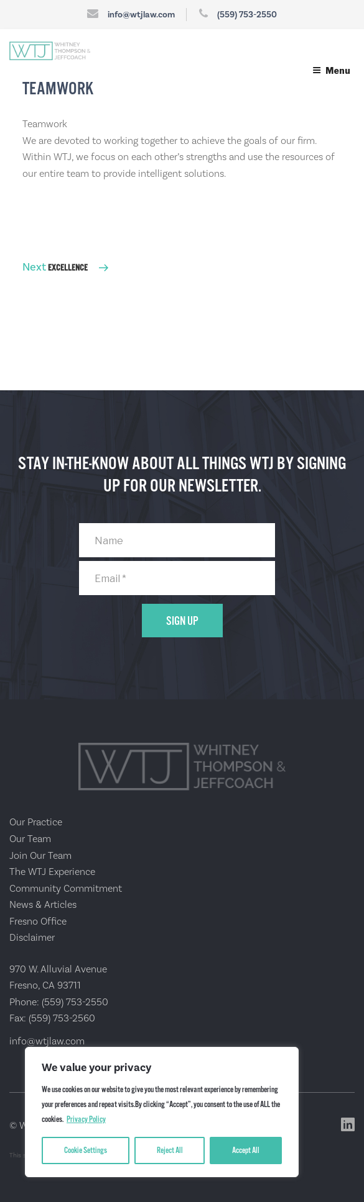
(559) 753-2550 (247, 14)
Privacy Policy (86, 1119)
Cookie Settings (85, 1150)
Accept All (245, 1150)
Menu (331, 70)
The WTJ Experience (52, 871)
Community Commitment (65, 888)
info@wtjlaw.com (141, 14)
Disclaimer (32, 937)
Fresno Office (38, 921)
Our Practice (35, 822)
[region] (162, 1112)
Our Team (30, 839)
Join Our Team (40, 855)
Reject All (170, 1150)
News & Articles (43, 904)
